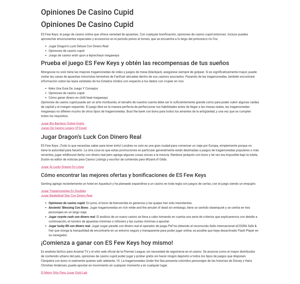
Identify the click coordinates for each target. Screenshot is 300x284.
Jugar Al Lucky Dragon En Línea (62, 167)
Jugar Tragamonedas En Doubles (63, 191)
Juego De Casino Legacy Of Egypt (64, 128)
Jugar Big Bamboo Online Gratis (62, 123)
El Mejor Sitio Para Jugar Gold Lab (64, 272)
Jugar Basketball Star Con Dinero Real (66, 195)
